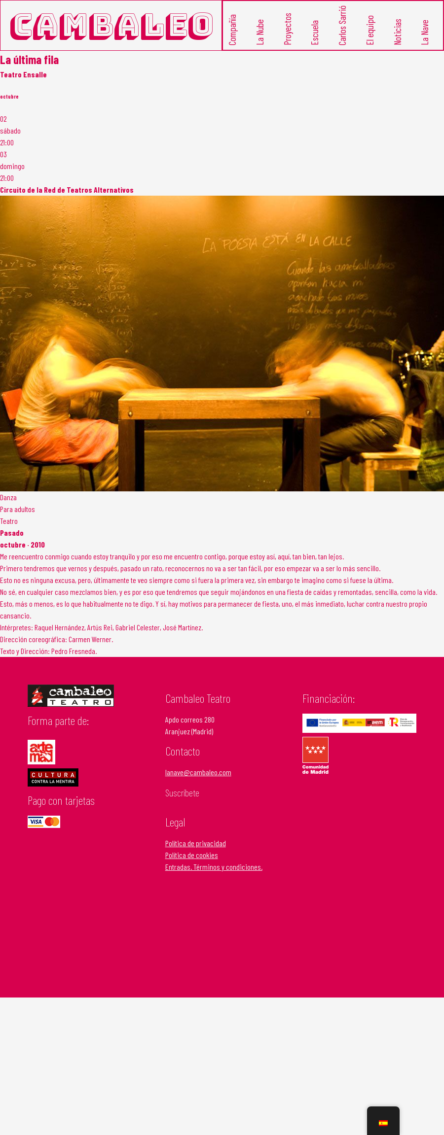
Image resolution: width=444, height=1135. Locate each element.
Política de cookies (191, 855)
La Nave (424, 32)
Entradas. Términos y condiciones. (213, 866)
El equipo (369, 30)
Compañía (232, 29)
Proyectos (287, 29)
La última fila (29, 59)
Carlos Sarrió (342, 25)
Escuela (314, 32)
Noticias (397, 32)
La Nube (259, 32)
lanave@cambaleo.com (198, 772)
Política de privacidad (195, 843)
